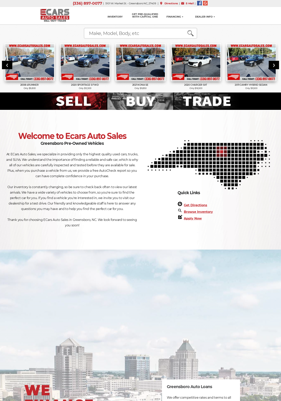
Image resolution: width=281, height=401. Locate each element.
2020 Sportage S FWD (85, 84)
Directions (168, 3)
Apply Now (193, 218)
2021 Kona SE (140, 84)
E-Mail (187, 3)
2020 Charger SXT (196, 84)
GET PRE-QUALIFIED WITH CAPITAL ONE (145, 15)
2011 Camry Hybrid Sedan (251, 84)
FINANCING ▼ (174, 16)
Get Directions (195, 205)
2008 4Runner (29, 84)
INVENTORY (115, 16)
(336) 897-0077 (87, 3)
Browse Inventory (198, 212)
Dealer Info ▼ (205, 16)
